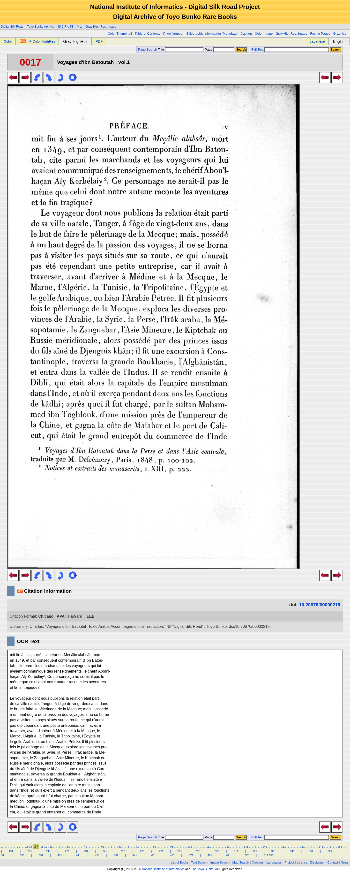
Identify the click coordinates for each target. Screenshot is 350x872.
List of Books (179, 862)
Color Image (264, 33)
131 (246, 846)
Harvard (75, 616)
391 (41, 855)
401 (60, 855)
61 (120, 846)
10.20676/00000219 (319, 604)
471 (191, 855)
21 (51, 846)
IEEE (90, 616)
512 (271, 855)
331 (273, 851)
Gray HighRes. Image (291, 33)
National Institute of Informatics (163, 869)
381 (22, 855)
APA (61, 616)
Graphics (339, 33)
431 (116, 855)
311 (236, 851)
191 (11, 851)
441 (135, 855)
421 (97, 855)
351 (311, 851)
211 (48, 851)
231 (86, 851)
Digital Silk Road (12, 26)
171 (321, 846)
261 (142, 851)
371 (3, 855)
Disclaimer (317, 862)
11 (18, 846)
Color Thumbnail (120, 33)
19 (45, 846)
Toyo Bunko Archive (40, 26)
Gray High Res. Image (101, 26)
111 (208, 846)
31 (68, 846)
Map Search (240, 862)
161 (302, 846)
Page (219, 49)
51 (102, 846)
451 (153, 855)
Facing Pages (320, 33)
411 (78, 855)
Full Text (257, 49)
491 (228, 855)
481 (210, 855)
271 (161, 851)
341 (292, 851)
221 (67, 851)
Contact (333, 862)
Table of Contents (147, 33)
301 (217, 851)
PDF (99, 41)
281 (180, 851)
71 (137, 846)
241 (105, 851)
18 (41, 846)
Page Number (173, 33)
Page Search (147, 49)
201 (29, 851)
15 (26, 846)
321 (255, 851)
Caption (246, 33)
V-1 (79, 26)
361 (330, 851)
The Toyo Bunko (202, 869)
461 (172, 855)
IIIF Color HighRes (37, 41)
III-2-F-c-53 (65, 26)
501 (247, 855)
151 (283, 846)
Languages (274, 862)
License (302, 862)
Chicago (45, 616)
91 (171, 846)
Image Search (220, 862)
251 (123, 851)
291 (198, 851)
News (345, 862)
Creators (258, 862)
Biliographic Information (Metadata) (212, 33)
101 (189, 846)
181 (340, 846)
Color (8, 41)
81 (154, 846)
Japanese (317, 41)
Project (289, 862)
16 (30, 846)
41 (85, 846)
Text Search (199, 862)
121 (227, 846)
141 (264, 846)
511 (266, 855)
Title (180, 49)
